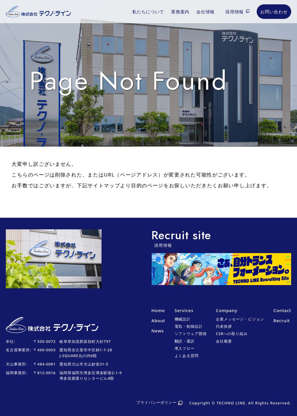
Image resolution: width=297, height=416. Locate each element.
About (158, 320)
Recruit (281, 320)
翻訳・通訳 (185, 341)
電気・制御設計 (189, 326)
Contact (282, 310)
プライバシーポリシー (156, 402)
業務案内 (180, 12)
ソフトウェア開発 (191, 333)
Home (158, 310)
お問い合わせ (274, 12)
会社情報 (205, 12)
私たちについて (148, 12)
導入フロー (185, 348)
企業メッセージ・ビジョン (240, 319)
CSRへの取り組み (231, 333)
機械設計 (183, 319)
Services (184, 310)
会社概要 (224, 341)
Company (226, 310)
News (157, 331)
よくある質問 (187, 355)
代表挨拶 (224, 326)
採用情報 (234, 12)
